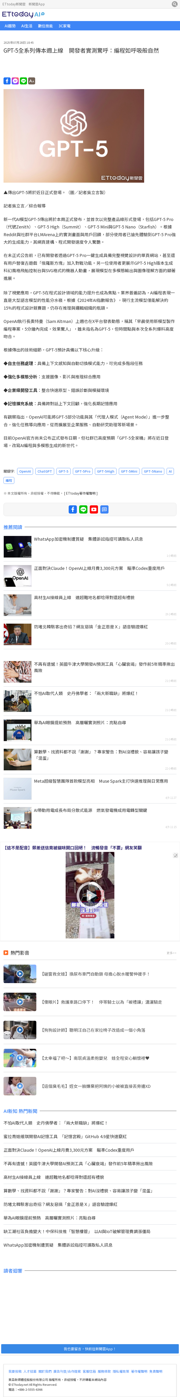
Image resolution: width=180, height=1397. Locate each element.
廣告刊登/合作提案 (67, 1371)
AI (170, 471)
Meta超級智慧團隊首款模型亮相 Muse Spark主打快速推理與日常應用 (101, 781)
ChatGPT (45, 471)
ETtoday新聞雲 (14, 4)
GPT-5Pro (82, 471)
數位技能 (45, 26)
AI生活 (26, 26)
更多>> (171, 953)
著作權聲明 (139, 1371)
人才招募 (30, 1371)
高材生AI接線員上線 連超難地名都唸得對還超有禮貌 (84, 597)
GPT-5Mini (129, 471)
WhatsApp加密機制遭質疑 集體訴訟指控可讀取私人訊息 (88, 539)
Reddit (10, 234)
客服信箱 (89, 1371)
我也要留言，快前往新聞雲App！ (90, 1348)
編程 (9, 480)
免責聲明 (155, 1371)
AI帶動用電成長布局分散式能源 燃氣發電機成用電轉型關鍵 (90, 810)
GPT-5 (63, 471)
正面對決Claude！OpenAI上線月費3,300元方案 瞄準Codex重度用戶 (99, 568)
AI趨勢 (10, 26)
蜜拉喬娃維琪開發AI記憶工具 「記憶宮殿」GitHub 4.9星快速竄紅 (65, 1136)
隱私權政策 (121, 1371)
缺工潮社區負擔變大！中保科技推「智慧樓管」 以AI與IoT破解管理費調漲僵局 (77, 1231)
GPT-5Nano (153, 471)
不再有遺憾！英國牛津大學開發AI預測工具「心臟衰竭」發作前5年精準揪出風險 (104, 667)
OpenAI (25, 471)
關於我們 (45, 1371)
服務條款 (104, 1371)
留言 (104, 509)
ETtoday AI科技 (23, 14)
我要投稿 (15, 1371)
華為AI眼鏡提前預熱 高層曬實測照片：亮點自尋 (80, 722)
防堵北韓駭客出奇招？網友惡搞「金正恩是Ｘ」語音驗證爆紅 (91, 626)
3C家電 (65, 26)
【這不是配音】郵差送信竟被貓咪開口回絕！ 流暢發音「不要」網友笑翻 (72, 847)
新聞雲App (37, 4)
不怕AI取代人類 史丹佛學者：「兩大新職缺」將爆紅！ (86, 693)
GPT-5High (105, 471)
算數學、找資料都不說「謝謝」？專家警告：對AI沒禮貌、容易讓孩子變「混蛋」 (101, 755)
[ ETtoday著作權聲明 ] (81, 493)
